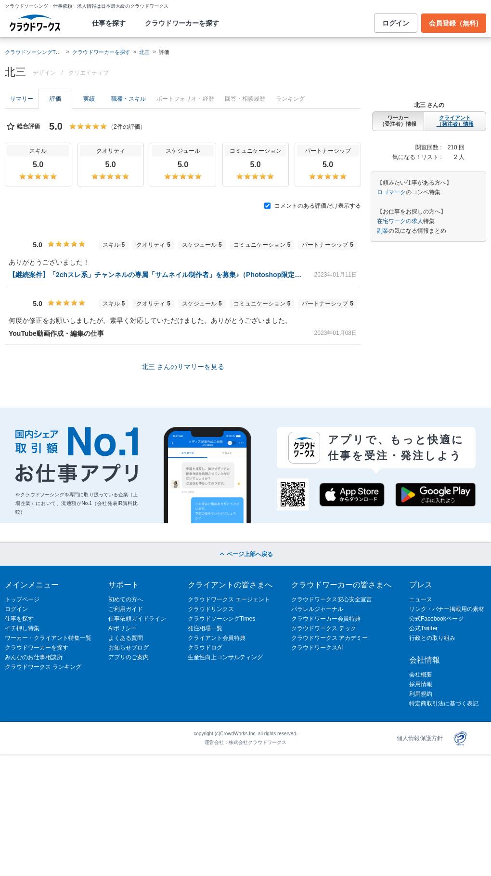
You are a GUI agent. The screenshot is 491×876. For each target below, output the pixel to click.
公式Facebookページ (436, 618)
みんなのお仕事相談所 (34, 657)
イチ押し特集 (22, 628)
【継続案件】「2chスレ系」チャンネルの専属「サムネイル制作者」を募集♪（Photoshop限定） (158, 275)
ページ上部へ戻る (245, 554)
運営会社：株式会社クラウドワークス (245, 742)
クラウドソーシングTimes (221, 618)
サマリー (21, 98)
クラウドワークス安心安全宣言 (331, 599)
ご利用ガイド (125, 609)
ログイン (395, 23)
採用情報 (420, 684)
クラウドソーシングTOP (34, 52)
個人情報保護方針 (420, 738)
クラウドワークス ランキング (43, 667)
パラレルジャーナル (317, 609)
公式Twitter (423, 628)
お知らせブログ (128, 647)
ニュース (420, 599)
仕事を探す (109, 23)
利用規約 (420, 693)
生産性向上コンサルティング (225, 657)
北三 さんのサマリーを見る (183, 367)
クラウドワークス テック (323, 628)
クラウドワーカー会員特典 (326, 618)
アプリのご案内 (128, 657)
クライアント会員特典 (217, 638)
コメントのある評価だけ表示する (312, 206)
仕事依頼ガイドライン (137, 618)
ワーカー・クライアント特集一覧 (48, 638)
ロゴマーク (391, 192)
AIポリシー (122, 628)
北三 (144, 52)
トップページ (22, 599)
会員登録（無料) (453, 23)
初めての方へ (125, 599)
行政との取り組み (432, 638)
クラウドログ (205, 647)
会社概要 (420, 674)
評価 (55, 98)
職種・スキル (128, 98)
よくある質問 (125, 638)
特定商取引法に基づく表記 (443, 703)
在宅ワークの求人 (400, 221)
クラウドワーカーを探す (182, 23)
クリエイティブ (88, 72)
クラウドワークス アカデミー (329, 638)
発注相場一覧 (205, 628)
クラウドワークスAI (317, 647)
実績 (89, 98)
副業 (382, 230)
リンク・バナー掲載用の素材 (446, 609)
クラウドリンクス (211, 609)
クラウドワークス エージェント (229, 599)
